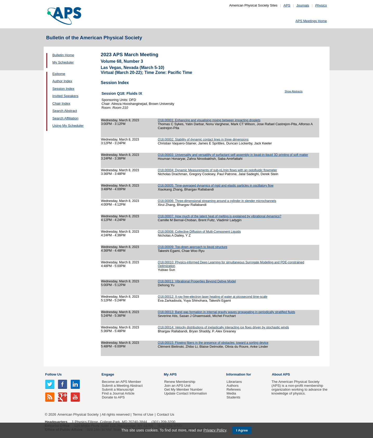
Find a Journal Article (118, 393)
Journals (302, 5)
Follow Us (53, 374)
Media (231, 393)
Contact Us (165, 414)
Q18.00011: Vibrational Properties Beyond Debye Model (197, 281)
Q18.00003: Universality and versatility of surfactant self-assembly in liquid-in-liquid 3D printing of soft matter (233, 155)
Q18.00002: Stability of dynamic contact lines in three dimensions (203, 139)
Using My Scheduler (68, 126)
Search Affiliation (65, 118)
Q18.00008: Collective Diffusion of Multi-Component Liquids (199, 231)
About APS (281, 374)
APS (287, 5)
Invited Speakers (65, 96)
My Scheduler (63, 62)
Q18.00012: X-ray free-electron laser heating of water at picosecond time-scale (212, 297)
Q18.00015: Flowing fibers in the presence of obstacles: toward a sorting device (213, 343)
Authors (232, 386)
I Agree (242, 430)
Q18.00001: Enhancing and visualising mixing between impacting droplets (209, 120)
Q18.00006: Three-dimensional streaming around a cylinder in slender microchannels (217, 201)
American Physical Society (78, 414)
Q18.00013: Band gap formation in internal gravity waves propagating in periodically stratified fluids (226, 312)
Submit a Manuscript (118, 389)
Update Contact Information (185, 393)
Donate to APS (113, 397)
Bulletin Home (63, 55)
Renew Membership (179, 382)
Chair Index (61, 103)
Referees (233, 389)
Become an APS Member (121, 382)
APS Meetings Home (311, 21)
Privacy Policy (214, 430)
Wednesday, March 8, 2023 (120, 120)
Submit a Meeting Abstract (122, 386)
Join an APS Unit (177, 386)
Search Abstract (65, 111)
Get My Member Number (183, 389)
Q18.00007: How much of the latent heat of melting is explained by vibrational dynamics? (219, 216)
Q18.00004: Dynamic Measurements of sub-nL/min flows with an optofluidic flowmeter (217, 170)
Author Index (62, 81)
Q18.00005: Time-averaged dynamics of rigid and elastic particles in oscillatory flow (215, 185)
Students (233, 397)
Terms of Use (143, 414)
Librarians (234, 382)
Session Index (63, 89)
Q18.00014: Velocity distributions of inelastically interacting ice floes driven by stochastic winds (223, 327)
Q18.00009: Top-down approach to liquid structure (192, 247)
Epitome (59, 74)
